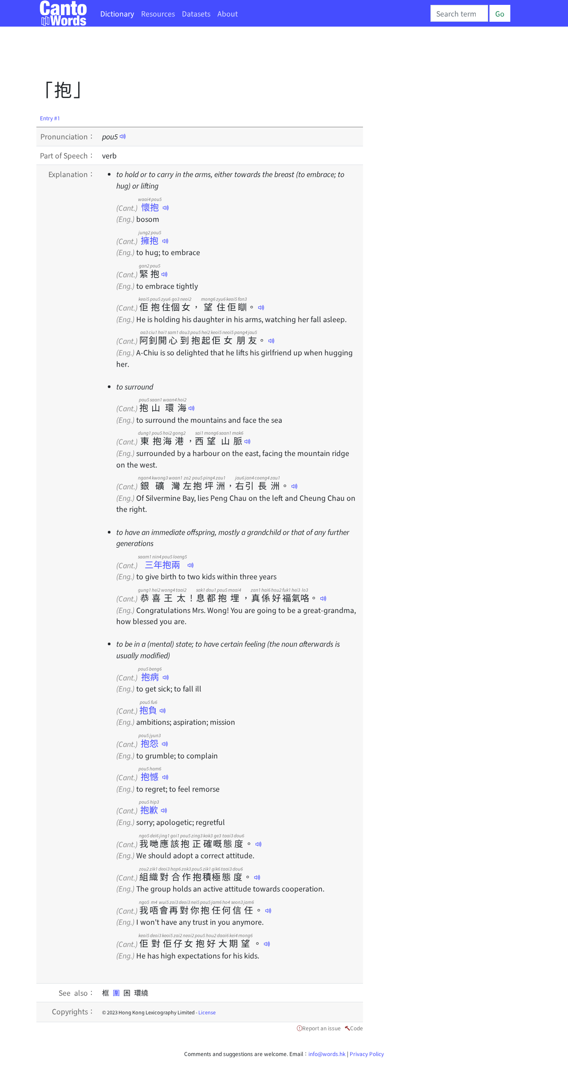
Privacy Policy (367, 1053)
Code (356, 1028)
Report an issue (321, 1028)
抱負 (148, 709)
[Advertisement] (197, 55)
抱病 (150, 676)
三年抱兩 (162, 564)
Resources (158, 13)
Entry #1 (50, 118)
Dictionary (117, 13)
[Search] (459, 13)
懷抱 (150, 206)
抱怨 (149, 743)
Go (500, 13)
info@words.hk (327, 1053)
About (227, 13)
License (207, 1012)
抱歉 (148, 809)
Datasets (196, 13)
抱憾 (150, 776)
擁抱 (150, 240)
